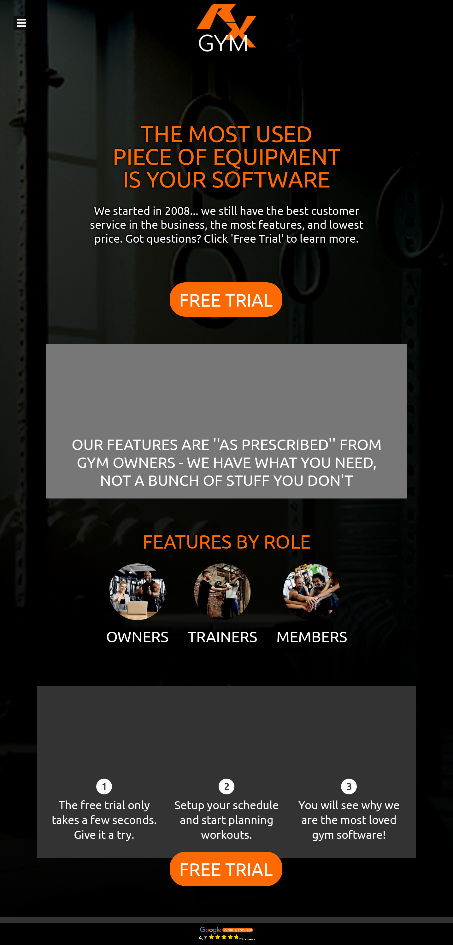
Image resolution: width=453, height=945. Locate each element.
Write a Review (238, 930)
